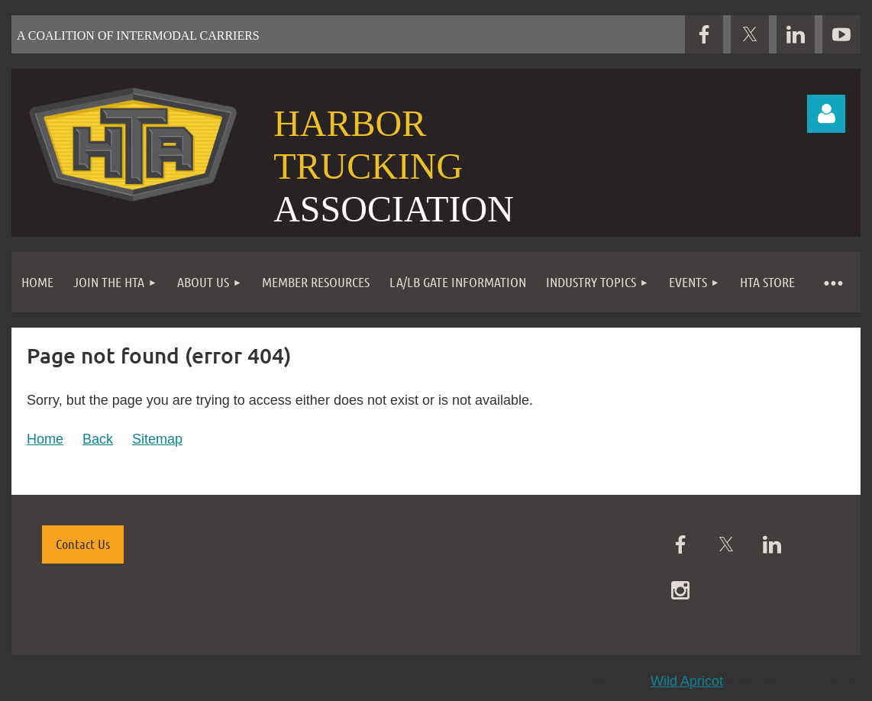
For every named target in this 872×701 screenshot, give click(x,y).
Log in (826, 114)
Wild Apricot (687, 681)
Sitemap (157, 439)
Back (97, 439)
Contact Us (83, 543)
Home (45, 439)
